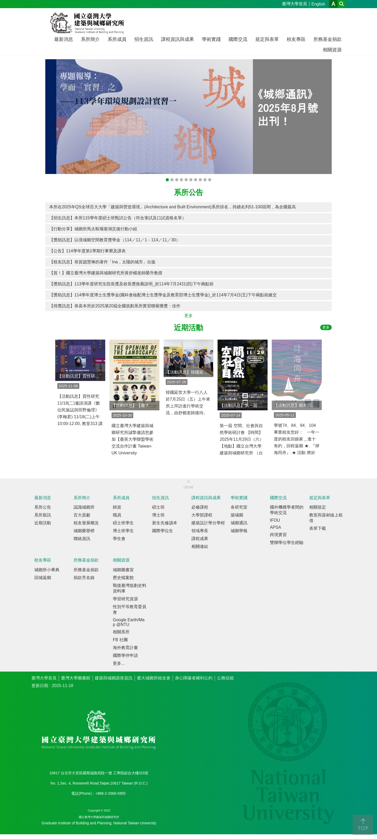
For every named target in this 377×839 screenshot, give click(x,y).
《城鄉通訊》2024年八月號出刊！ (186, 179)
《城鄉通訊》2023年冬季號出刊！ (195, 179)
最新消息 (63, 39)
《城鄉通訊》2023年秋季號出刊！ (200, 179)
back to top (363, 825)
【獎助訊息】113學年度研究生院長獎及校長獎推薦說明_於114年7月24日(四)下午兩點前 (131, 284)
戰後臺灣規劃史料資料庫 (129, 588)
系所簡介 (90, 39)
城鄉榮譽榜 (84, 531)
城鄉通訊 (239, 523)
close (188, 487)
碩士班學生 (123, 523)
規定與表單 (267, 39)
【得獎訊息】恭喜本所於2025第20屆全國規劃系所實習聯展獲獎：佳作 (114, 306)
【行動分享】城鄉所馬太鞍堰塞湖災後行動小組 (93, 229)
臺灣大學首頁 (294, 4)
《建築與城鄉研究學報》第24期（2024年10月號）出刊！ (181, 179)
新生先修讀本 (164, 523)
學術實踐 (211, 39)
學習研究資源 (125, 599)
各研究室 (239, 507)
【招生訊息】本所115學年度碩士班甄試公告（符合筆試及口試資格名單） (117, 218)
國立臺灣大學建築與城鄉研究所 (88, 23)
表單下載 (317, 528)
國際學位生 (162, 531)
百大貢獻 (82, 515)
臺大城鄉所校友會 (153, 678)
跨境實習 (278, 534)
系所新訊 (42, 515)
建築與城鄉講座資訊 (113, 678)
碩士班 (158, 507)
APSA (275, 527)
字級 (333, 4)
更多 (188, 315)
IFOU (275, 520)
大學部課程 (201, 515)
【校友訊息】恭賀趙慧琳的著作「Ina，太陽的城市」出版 (102, 262)
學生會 (119, 538)
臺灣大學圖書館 (75, 678)
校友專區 (296, 39)
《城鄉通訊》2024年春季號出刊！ (190, 179)
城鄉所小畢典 (46, 570)
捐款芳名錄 (84, 577)
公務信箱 (225, 678)
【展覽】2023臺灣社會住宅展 (205, 179)
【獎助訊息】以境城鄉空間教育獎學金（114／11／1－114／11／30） (114, 240)
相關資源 (332, 49)
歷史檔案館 (123, 577)
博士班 (158, 515)
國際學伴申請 (125, 655)
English (318, 4)
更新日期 (39, 685)
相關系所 (121, 632)
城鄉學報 (239, 531)
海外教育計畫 (125, 647)
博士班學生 (123, 531)
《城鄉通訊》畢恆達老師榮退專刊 (176, 179)
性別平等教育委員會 (129, 609)
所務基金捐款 (327, 39)
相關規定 (317, 507)
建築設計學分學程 (208, 523)
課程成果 (199, 538)
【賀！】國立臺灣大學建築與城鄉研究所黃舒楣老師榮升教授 (105, 273)
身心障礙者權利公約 (194, 678)
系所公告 (188, 192)
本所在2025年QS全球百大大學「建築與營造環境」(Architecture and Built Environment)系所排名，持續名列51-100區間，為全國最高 (172, 207)
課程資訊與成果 (177, 39)
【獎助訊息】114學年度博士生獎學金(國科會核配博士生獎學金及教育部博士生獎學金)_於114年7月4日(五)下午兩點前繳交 (163, 295)
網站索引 (342, 4)
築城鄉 (237, 515)
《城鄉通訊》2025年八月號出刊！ (167, 179)
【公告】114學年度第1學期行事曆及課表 (87, 251)
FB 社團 (120, 640)
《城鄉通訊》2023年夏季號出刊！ (209, 179)
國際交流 (238, 39)
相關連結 (199, 546)
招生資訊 (143, 39)
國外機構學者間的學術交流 (286, 510)
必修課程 (199, 507)
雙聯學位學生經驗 (286, 542)
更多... (119, 663)
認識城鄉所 (84, 507)
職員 (117, 515)
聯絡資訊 (82, 538)
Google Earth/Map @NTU (129, 622)
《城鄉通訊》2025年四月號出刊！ (172, 179)
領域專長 (199, 531)
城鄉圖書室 (123, 570)
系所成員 (117, 39)
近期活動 (188, 328)
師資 (117, 507)
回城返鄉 (42, 577)
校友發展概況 (86, 523)
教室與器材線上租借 (326, 518)
